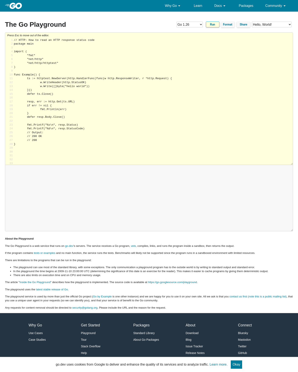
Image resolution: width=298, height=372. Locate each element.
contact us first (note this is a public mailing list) (257, 296)
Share (243, 24)
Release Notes (195, 353)
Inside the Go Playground (34, 282)
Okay (236, 364)
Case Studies (37, 339)
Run (212, 24)
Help (84, 353)
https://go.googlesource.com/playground (172, 282)
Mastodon (244, 339)
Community (276, 5)
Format (227, 24)
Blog (188, 339)
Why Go (173, 5)
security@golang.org (84, 307)
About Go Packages (146, 339)
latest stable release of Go (52, 289)
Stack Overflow (90, 346)
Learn (198, 5)
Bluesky (243, 333)
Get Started (90, 325)
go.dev (69, 245)
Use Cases (36, 333)
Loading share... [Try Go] (153, 101)
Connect (245, 325)
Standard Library (144, 333)
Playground (88, 333)
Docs (220, 5)
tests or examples (44, 252)
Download (192, 333)
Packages (246, 5)
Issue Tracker (194, 346)
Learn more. (218, 364)
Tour (84, 339)
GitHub (242, 353)
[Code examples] (272, 24)
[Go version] (190, 24)
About (190, 325)
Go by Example (102, 296)
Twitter (242, 346)
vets (133, 245)
